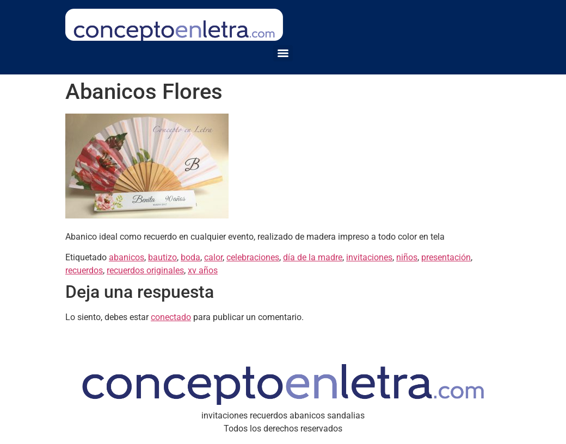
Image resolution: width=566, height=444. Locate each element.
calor (213, 257)
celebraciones (252, 257)
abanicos (126, 257)
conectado (171, 317)
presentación (446, 257)
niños (406, 257)
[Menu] (283, 53)
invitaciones (369, 257)
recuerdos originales (145, 270)
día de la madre (312, 257)
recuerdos (84, 270)
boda (190, 257)
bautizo (162, 257)
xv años (203, 270)
